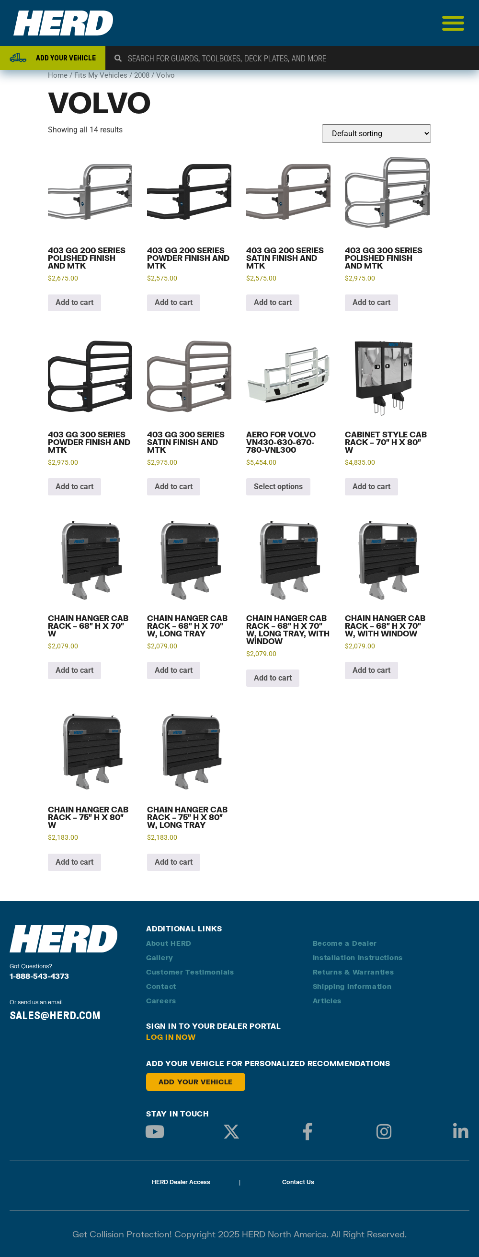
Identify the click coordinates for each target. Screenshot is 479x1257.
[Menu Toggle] (453, 23)
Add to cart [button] (74, 302)
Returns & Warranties (353, 972)
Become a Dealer (345, 943)
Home (58, 75)
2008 (141, 75)
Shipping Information (352, 986)
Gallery (159, 957)
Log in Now (171, 1037)
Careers (161, 1001)
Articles (327, 1001)
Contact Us (298, 1182)
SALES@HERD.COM (55, 1015)
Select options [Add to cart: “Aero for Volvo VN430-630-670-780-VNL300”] (278, 486)
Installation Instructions (358, 957)
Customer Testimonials (190, 972)
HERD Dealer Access (181, 1182)
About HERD (169, 943)
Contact (161, 986)
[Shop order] (376, 133)
